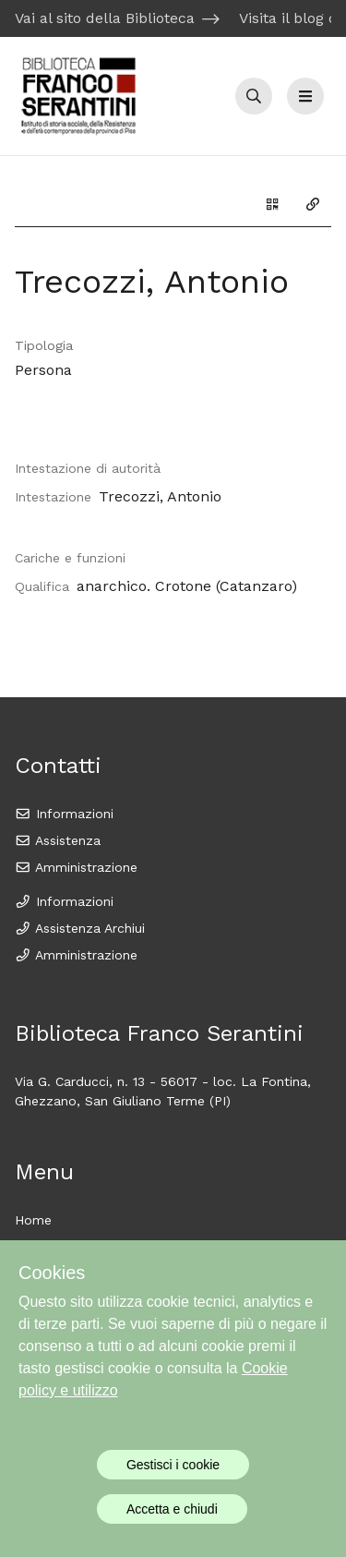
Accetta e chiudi (172, 1509)
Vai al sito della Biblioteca (105, 18)
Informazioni (64, 813)
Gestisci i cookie (173, 1464)
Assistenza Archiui (80, 928)
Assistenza (58, 840)
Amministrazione (76, 867)
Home (33, 1220)
